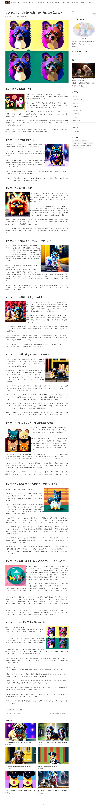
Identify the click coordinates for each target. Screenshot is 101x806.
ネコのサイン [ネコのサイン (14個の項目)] (76, 143)
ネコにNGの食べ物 (77, 99)
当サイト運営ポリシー (77, 55)
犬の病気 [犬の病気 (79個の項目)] (75, 148)
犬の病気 (75, 117)
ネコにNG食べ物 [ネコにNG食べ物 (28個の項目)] (76, 140)
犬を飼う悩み (76, 131)
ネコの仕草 (75, 103)
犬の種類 (20, 709)
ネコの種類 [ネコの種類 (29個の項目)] (91, 143)
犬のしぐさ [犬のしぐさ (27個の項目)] (75, 145)
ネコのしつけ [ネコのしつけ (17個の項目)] (86, 140)
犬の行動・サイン (77, 124)
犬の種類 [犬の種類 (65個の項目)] (82, 148)
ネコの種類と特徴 (77, 110)
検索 (73, 11)
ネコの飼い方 (76, 113)
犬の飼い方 (75, 127)
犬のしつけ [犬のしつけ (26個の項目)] (83, 145)
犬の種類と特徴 (23, 16)
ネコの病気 (75, 106)
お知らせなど (76, 96)
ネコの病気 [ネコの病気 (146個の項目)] (84, 143)
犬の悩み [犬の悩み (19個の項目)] (90, 145)
